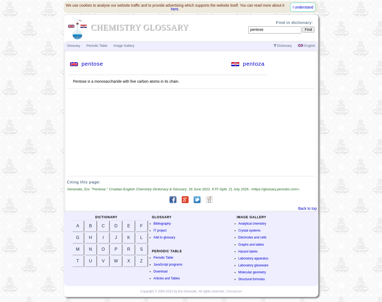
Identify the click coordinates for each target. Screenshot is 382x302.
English (306, 46)
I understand (303, 7)
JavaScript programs (167, 264)
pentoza (247, 64)
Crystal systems (249, 230)
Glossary (73, 46)
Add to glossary (164, 237)
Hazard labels (248, 251)
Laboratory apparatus (253, 258)
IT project (159, 230)
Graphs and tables (251, 244)
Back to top (307, 208)
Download (160, 271)
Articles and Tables (166, 278)
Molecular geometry (252, 272)
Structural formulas (251, 279)
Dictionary (283, 46)
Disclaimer (234, 291)
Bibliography (162, 223)
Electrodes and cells (252, 237)
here (174, 9)
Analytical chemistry (252, 223)
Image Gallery (124, 46)
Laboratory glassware (253, 265)
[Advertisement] (191, 132)
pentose (86, 64)
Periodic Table (163, 257)
